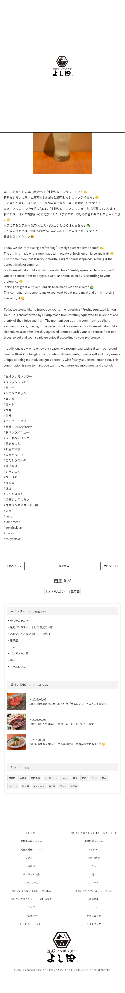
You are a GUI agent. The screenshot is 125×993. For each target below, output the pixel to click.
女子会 (74, 786)
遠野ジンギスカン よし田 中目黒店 (30, 633)
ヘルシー (13, 786)
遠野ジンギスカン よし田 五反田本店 (31, 627)
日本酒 (25, 786)
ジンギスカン (51, 778)
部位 (84, 778)
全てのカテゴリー (20, 620)
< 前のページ (14, 566)
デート (63, 786)
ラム (12, 647)
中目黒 (23, 778)
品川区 (52, 786)
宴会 (104, 778)
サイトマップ (94, 924)
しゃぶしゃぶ (18, 666)
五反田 (12, 778)
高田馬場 (35, 778)
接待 (75, 778)
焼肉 (12, 660)
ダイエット (38, 786)
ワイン (65, 778)
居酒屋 (14, 640)
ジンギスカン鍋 (19, 653)
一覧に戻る (62, 566)
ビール (94, 778)
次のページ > (110, 566)
